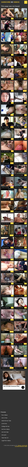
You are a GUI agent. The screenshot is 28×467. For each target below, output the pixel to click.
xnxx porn (3, 435)
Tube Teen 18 (4, 437)
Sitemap (19, 445)
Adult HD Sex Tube (6, 420)
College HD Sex (5, 426)
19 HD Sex (4, 423)
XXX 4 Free (4, 417)
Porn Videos (4, 415)
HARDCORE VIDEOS (10, 2)
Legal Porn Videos (6, 440)
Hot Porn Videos (5, 429)
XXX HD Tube (4, 432)
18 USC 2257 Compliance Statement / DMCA (21, 446)
